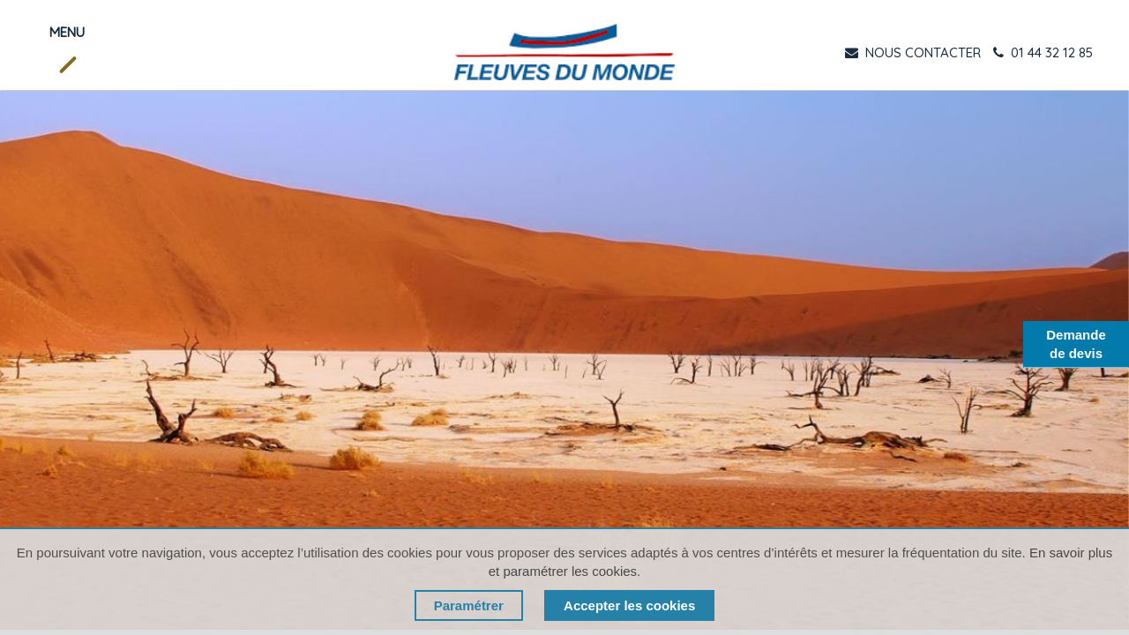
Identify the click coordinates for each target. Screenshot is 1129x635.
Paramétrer (469, 605)
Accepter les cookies (629, 605)
